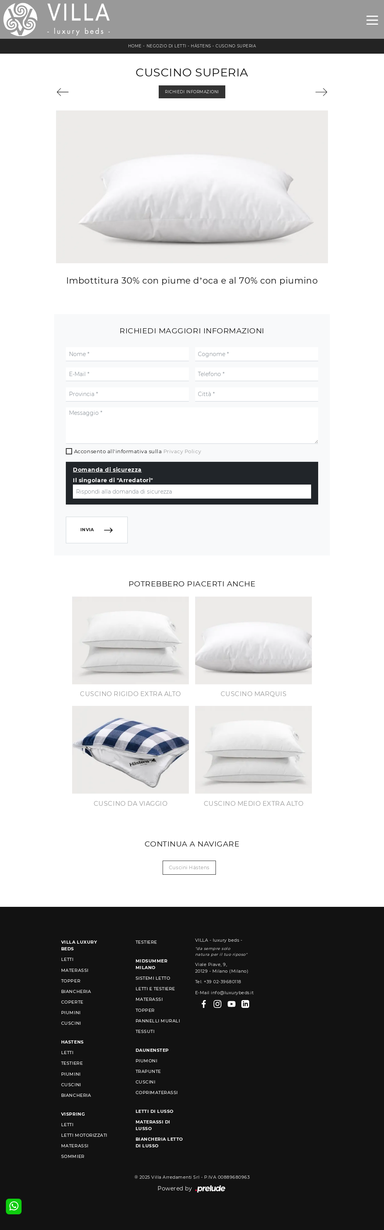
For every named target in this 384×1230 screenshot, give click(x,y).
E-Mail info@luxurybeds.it (224, 992)
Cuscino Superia (236, 46)
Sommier (73, 1156)
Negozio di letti (167, 46)
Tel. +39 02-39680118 (218, 981)
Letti (67, 959)
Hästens (201, 46)
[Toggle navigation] (372, 20)
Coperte (72, 1002)
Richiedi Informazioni (192, 91)
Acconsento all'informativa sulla (137, 451)
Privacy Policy (182, 451)
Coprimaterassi (157, 1092)
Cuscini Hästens (189, 867)
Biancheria (76, 991)
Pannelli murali (158, 1021)
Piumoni (147, 1061)
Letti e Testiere (155, 988)
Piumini (71, 1012)
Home (135, 46)
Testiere (72, 1063)
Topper (70, 981)
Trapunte (148, 1071)
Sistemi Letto (153, 978)
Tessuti (145, 1031)
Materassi (75, 970)
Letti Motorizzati (84, 1135)
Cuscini (71, 1023)
